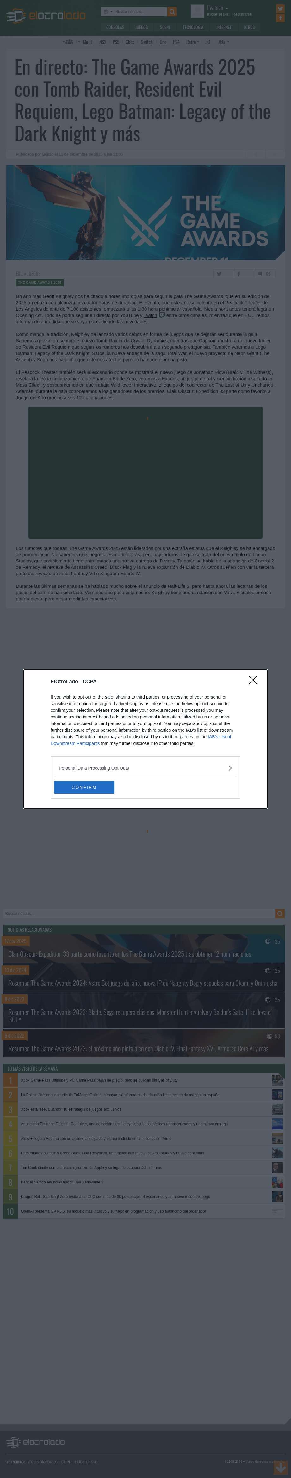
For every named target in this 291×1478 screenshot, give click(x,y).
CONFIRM (83, 787)
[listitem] (145, 768)
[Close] (255, 682)
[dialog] (145, 739)
